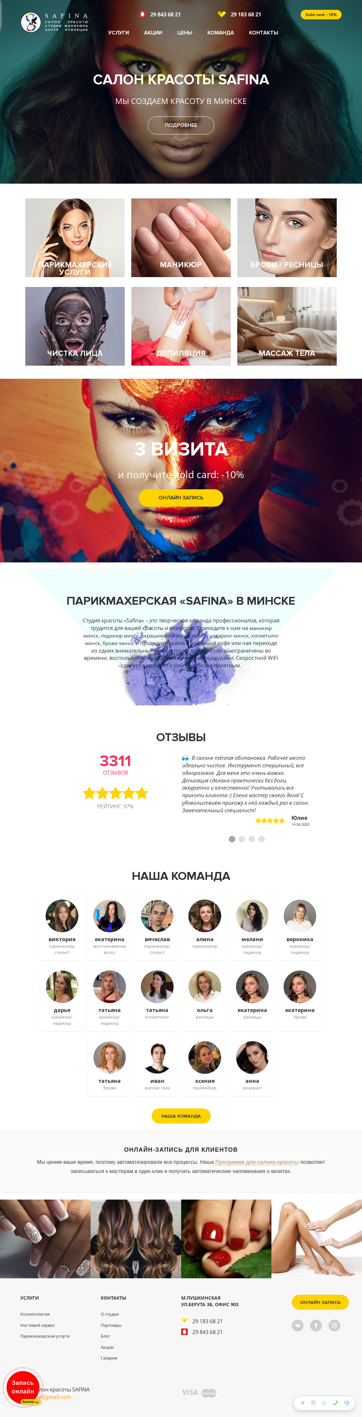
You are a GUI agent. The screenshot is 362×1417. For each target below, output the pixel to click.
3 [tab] (251, 839)
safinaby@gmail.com (45, 1397)
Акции (153, 33)
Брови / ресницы (287, 265)
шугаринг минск (246, 635)
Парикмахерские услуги (75, 269)
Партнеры (111, 1325)
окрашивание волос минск (188, 635)
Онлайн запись (181, 498)
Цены (184, 33)
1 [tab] (232, 839)
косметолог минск (110, 643)
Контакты (263, 33)
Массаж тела (287, 354)
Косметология (35, 1314)
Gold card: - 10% (321, 14)
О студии (110, 1314)
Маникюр (181, 265)
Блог (105, 1336)
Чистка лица (75, 354)
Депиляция (181, 354)
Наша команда (181, 1116)
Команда (220, 33)
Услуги (118, 33)
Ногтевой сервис (37, 1325)
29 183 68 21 (239, 14)
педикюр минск (132, 635)
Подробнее (181, 125)
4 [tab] (261, 839)
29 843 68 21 (160, 14)
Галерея (109, 1358)
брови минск (152, 643)
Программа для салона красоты (257, 1161)
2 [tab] (242, 839)
